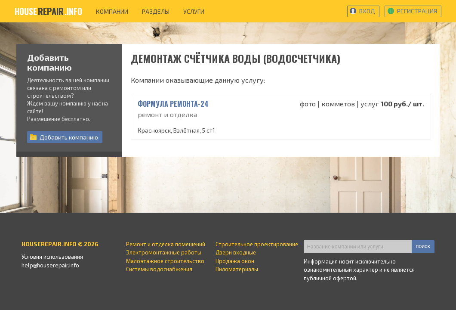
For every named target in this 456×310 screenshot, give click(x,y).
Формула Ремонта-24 (173, 104)
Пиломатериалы (237, 269)
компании (112, 11)
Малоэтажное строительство (165, 260)
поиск (423, 246)
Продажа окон (235, 260)
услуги (193, 11)
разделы (155, 11)
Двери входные (236, 252)
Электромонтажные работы (163, 252)
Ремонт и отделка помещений (165, 244)
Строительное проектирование (257, 244)
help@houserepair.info (50, 265)
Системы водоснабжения (159, 269)
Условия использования (52, 256)
